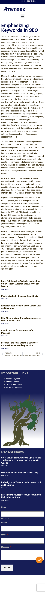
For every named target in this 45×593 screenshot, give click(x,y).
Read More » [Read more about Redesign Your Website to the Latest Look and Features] (5, 311)
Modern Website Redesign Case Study (19, 296)
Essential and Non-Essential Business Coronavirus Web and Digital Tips (19, 344)
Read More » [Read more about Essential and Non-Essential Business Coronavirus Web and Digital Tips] (5, 348)
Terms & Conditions (14, 387)
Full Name (5, 518)
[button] (22, 16)
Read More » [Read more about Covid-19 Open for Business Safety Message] (5, 336)
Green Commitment (14, 384)
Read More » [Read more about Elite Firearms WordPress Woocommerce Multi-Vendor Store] (5, 323)
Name (4, 507)
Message (6, 547)
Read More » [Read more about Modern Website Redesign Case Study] (5, 299)
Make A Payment (13, 379)
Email (4, 535)
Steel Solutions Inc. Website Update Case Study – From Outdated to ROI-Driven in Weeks (21, 284)
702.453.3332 (31, 1)
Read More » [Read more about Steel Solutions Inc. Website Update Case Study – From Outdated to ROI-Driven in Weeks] (5, 289)
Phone (5, 522)
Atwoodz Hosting (13, 382)
